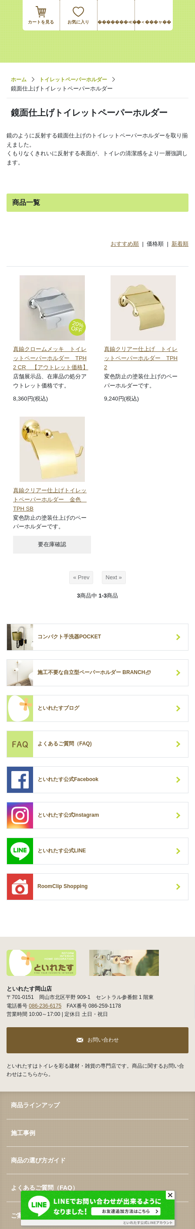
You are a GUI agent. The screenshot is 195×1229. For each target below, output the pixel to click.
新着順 (179, 243)
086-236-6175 (45, 1006)
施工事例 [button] (23, 1132)
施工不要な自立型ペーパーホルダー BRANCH (94, 672)
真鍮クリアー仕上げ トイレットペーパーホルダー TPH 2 (141, 358)
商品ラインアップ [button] (35, 1105)
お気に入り (78, 22)
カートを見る (41, 22)
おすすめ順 (125, 243)
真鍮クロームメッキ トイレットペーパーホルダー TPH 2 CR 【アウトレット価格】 (50, 358)
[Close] (170, 1195)
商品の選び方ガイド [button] (38, 1160)
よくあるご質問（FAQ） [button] (44, 1187)
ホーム (19, 80)
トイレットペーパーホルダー (73, 80)
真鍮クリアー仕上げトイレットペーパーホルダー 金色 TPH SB (50, 499)
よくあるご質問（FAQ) (64, 744)
